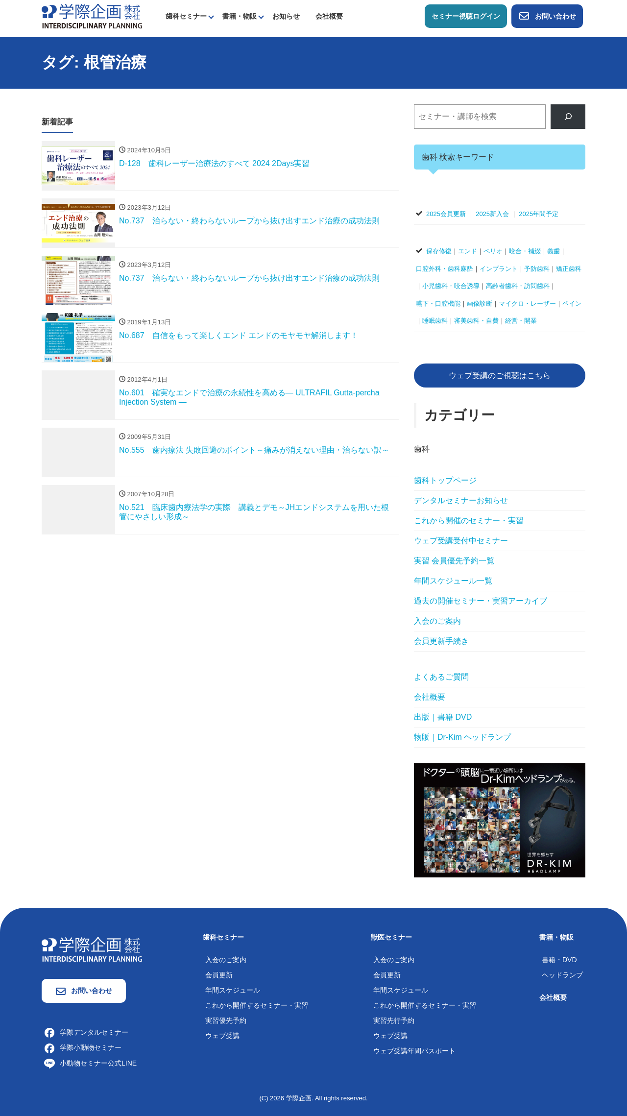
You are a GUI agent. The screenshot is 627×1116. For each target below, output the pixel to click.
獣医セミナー (391, 937)
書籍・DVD (559, 960)
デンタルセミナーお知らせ (461, 500)
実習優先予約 (225, 1020)
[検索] (568, 116)
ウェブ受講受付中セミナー (461, 540)
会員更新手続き (441, 641)
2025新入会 (492, 214)
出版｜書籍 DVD (443, 717)
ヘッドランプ (562, 975)
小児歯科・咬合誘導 (451, 286)
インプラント (499, 268)
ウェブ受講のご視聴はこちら (500, 375)
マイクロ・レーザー (527, 303)
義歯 (553, 251)
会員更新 (219, 975)
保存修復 (439, 251)
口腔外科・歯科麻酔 (444, 268)
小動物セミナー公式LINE (90, 1063)
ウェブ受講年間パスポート (414, 1051)
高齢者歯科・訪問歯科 (518, 286)
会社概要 (329, 16)
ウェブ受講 (222, 1036)
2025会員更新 (446, 214)
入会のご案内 (437, 621)
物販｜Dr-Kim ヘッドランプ (462, 737)
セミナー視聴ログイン (466, 16)
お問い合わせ (547, 16)
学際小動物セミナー (82, 1047)
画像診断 (479, 303)
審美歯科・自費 (476, 320)
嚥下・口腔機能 (438, 303)
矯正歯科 (568, 268)
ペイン (571, 303)
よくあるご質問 (441, 677)
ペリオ (493, 251)
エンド (467, 251)
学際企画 (299, 1098)
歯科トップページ (445, 480)
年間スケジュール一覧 (453, 581)
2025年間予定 (538, 214)
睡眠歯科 (435, 320)
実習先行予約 (393, 1020)
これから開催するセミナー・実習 (256, 1005)
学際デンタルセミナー (86, 1032)
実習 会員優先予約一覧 (454, 561)
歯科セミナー (186, 16)
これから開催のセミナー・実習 (469, 520)
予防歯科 (537, 268)
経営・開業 (521, 320)
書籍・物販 (239, 16)
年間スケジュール (232, 990)
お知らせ (286, 16)
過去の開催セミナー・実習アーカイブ (480, 601)
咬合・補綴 (525, 251)
